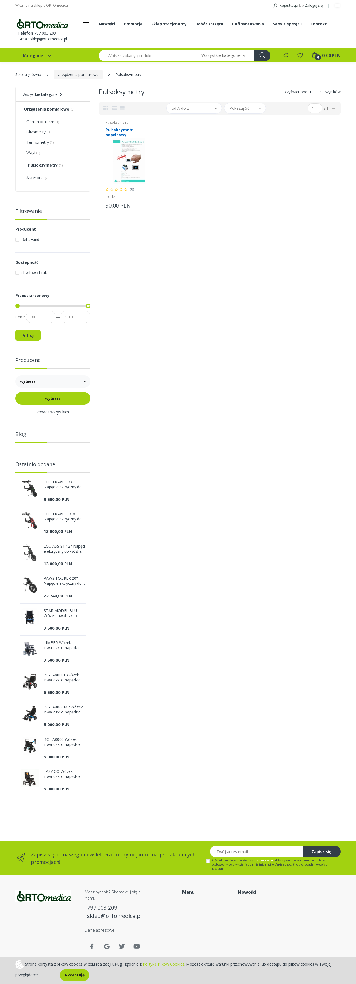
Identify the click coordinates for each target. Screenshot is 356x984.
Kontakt (318, 23)
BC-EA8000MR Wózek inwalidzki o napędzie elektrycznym (63, 710)
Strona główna (28, 74)
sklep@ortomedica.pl (48, 39)
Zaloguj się (313, 5)
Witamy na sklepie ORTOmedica (41, 5)
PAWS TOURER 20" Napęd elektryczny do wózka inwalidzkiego (63, 581)
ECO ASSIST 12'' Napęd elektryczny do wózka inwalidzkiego (64, 549)
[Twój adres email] (256, 851)
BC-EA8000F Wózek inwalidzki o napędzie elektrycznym (62, 678)
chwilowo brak (34, 272)
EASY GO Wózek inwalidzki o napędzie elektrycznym (62, 774)
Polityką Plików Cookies (163, 963)
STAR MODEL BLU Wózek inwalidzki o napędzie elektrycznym (64, 613)
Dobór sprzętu (209, 23)
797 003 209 (45, 33)
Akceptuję (75, 975)
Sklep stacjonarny (169, 23)
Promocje (133, 23)
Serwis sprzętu (287, 23)
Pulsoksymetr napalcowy (119, 132)
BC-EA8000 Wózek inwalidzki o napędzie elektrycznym (62, 742)
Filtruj (28, 335)
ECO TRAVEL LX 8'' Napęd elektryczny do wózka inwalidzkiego (63, 517)
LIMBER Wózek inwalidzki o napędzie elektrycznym (62, 645)
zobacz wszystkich (53, 412)
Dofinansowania (248, 23)
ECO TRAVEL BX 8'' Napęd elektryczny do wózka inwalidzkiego (63, 484)
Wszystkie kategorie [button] (40, 94)
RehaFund (30, 239)
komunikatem (265, 860)
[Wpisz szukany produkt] (146, 55)
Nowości (107, 23)
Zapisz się (321, 851)
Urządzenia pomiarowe (78, 74)
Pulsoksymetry (116, 122)
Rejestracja (286, 5)
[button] (223, 55)
